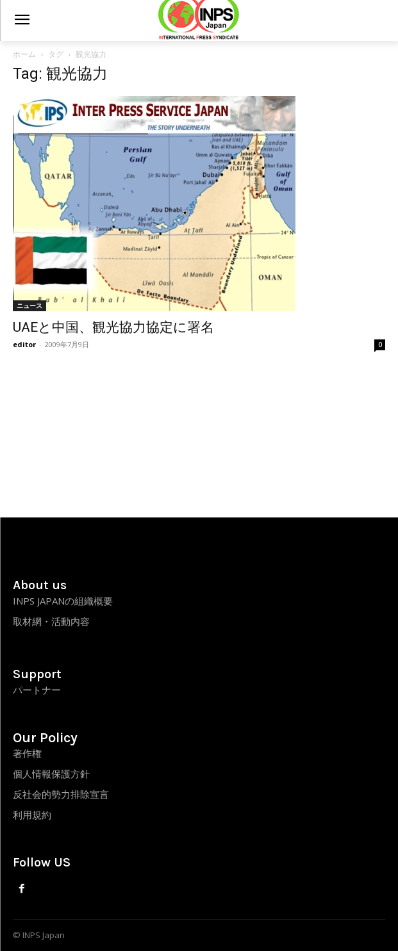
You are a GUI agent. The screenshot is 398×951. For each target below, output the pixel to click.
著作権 (27, 753)
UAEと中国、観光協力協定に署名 (113, 327)
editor (24, 344)
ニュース (29, 305)
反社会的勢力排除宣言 (61, 794)
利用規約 (32, 814)
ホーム (24, 54)
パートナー (37, 689)
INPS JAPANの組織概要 (63, 600)
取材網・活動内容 (51, 621)
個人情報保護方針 (51, 773)
